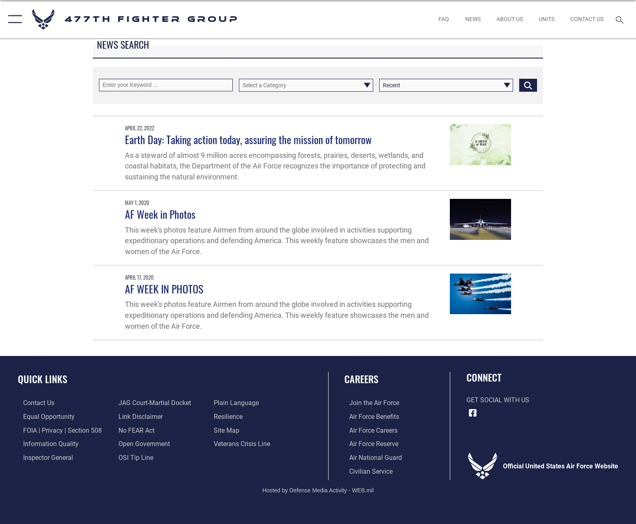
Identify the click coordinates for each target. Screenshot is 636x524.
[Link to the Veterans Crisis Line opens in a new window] (243, 443)
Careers (361, 379)
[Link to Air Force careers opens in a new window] (368, 430)
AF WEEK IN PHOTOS (164, 288)
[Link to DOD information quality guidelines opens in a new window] (45, 443)
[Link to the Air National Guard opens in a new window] (370, 457)
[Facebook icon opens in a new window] (472, 413)
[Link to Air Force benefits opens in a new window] (369, 416)
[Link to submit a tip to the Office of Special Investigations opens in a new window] (134, 457)
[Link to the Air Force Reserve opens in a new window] (368, 443)
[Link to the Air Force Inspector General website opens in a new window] (43, 457)
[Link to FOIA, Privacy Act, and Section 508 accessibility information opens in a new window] (57, 430)
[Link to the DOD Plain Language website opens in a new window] (237, 403)
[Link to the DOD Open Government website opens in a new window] (142, 443)
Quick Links (42, 379)
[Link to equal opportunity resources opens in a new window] (43, 416)
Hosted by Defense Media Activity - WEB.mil (318, 489)
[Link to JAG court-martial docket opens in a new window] (153, 403)
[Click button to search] (528, 85)
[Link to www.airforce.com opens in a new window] (369, 403)
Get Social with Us (497, 400)
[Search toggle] (621, 19)
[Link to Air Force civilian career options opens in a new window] (366, 470)
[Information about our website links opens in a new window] (139, 416)
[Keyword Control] (166, 85)
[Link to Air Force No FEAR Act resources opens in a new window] (135, 430)
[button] (13, 19)
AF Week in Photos (160, 214)
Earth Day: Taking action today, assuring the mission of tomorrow (248, 139)
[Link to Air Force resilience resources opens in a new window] (229, 416)
